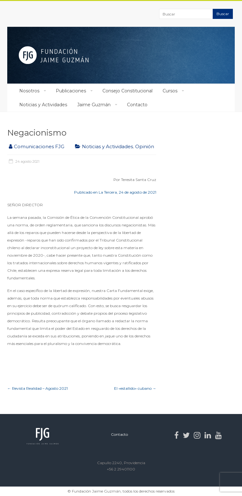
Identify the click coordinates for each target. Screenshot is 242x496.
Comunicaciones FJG (39, 146)
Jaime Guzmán (94, 105)
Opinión (144, 146)
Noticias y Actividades (43, 105)
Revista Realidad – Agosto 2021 (37, 388)
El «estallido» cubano (135, 388)
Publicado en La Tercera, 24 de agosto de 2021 (115, 192)
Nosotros (29, 91)
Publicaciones (71, 91)
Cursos (170, 91)
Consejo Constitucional (127, 91)
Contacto (137, 105)
